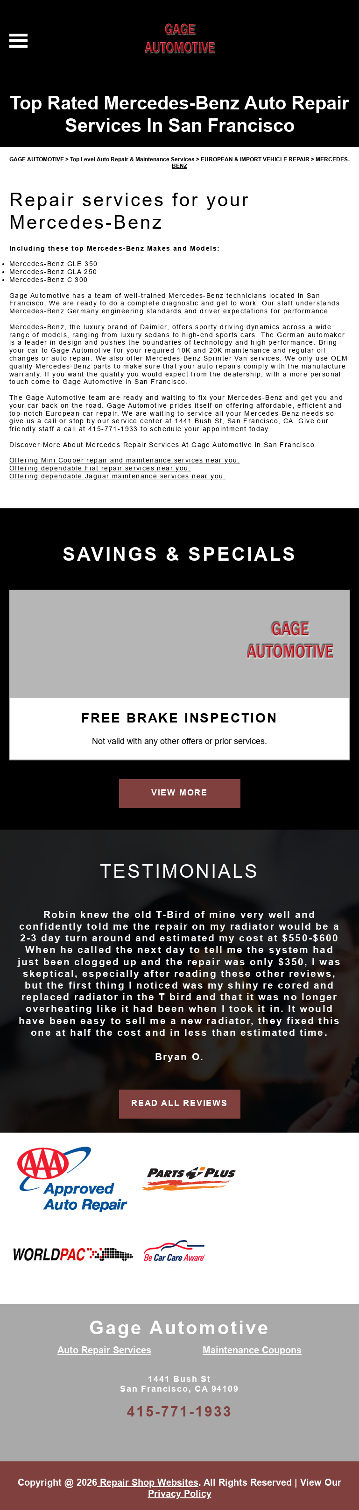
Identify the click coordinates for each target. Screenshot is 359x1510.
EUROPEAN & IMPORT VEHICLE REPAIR (255, 159)
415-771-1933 (113, 429)
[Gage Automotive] (290, 642)
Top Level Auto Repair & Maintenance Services (132, 159)
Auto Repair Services (104, 1350)
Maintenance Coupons (252, 1350)
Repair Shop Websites (147, 1482)
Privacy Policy (179, 1493)
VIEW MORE (179, 792)
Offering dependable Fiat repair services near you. (100, 468)
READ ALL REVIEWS (179, 1103)
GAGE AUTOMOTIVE (36, 159)
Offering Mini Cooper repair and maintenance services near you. (124, 460)
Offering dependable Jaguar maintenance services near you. (117, 476)
